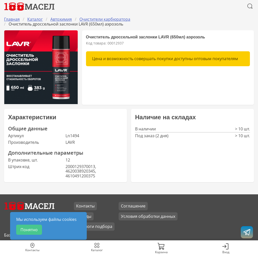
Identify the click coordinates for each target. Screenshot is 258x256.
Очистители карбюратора (104, 19)
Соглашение (133, 206)
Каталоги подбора (94, 226)
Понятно (29, 229)
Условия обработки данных (148, 216)
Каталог (35, 19)
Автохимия (61, 19)
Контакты (85, 206)
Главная (12, 19)
